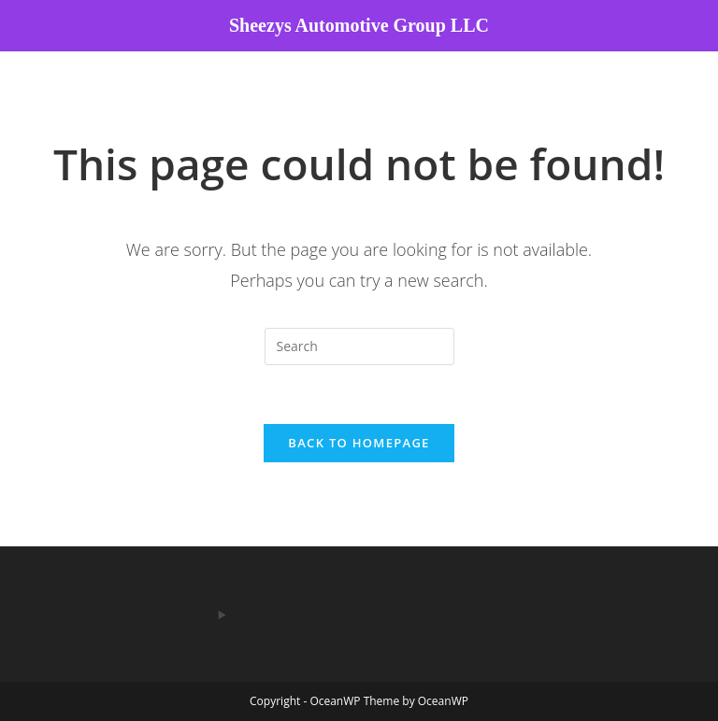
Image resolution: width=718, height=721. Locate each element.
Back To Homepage (358, 442)
